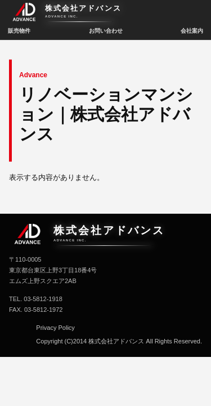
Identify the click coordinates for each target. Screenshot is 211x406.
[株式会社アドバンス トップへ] (105, 13)
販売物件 (19, 31)
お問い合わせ (106, 31)
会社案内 (192, 31)
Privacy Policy (55, 327)
